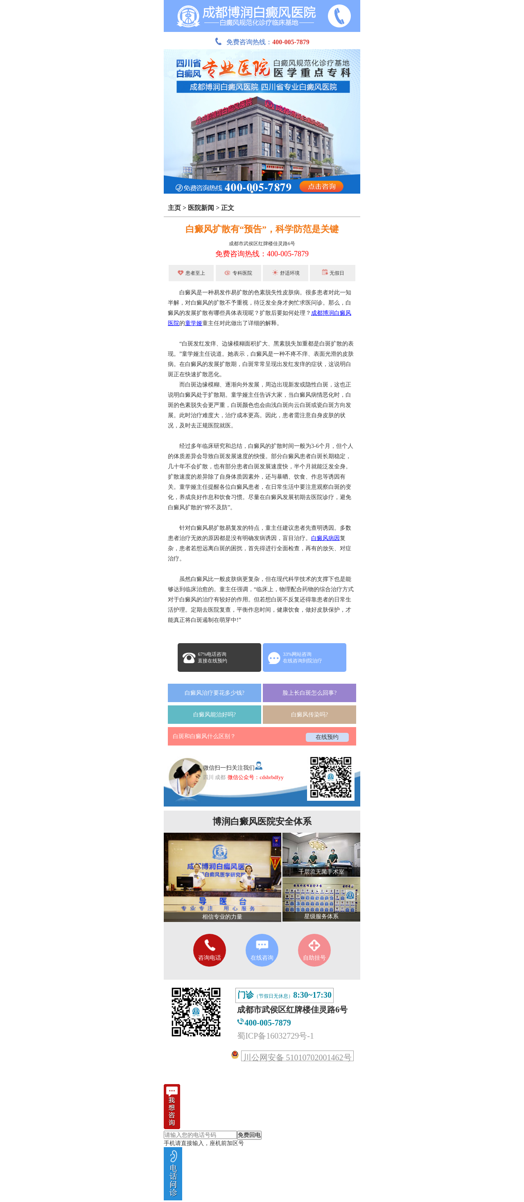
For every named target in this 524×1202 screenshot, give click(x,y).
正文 (227, 207)
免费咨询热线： (262, 41)
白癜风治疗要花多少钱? (214, 693)
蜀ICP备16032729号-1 (275, 1035)
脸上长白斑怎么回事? (309, 693)
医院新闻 (201, 207)
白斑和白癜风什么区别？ (204, 736)
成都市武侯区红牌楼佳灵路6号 (262, 243)
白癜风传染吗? (309, 715)
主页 (174, 207)
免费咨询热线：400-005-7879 (262, 254)
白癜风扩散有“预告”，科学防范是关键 (262, 229)
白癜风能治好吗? (214, 715)
